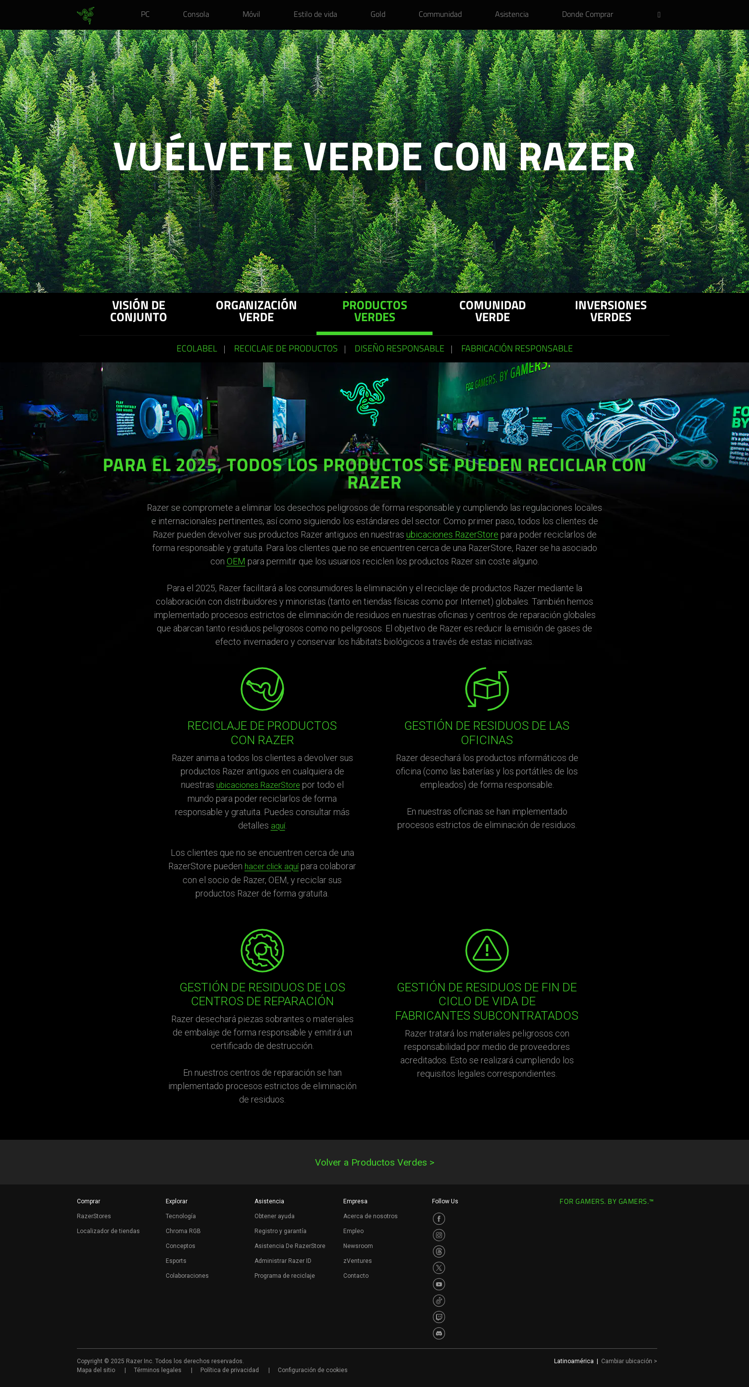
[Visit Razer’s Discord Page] (439, 1333)
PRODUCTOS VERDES (374, 312)
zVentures (357, 1260)
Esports (176, 1260)
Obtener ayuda (274, 1216)
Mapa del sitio (96, 1370)
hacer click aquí (272, 866)
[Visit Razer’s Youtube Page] (439, 1284)
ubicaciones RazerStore (452, 534)
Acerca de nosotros (370, 1216)
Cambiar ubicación (629, 1361)
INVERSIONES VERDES (611, 312)
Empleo (353, 1231)
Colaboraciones (187, 1275)
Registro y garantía (280, 1231)
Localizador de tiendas (108, 1231)
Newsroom (358, 1246)
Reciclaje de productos (286, 349)
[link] (85, 16)
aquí (278, 826)
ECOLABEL (197, 349)
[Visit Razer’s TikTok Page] (439, 1301)
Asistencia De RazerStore (289, 1246)
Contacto (356, 1275)
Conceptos (180, 1246)
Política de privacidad (229, 1370)
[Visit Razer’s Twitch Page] (439, 1317)
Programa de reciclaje (284, 1275)
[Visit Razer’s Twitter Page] (439, 1268)
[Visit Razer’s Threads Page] (439, 1251)
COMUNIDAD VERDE (492, 312)
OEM (236, 561)
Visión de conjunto (138, 312)
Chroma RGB (183, 1231)
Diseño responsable (399, 349)
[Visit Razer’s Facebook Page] (439, 1219)
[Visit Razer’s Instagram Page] (439, 1235)
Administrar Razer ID (283, 1260)
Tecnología (181, 1216)
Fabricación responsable (517, 349)
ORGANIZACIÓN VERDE (256, 312)
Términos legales (158, 1370)
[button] (662, 15)
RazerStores (94, 1216)
